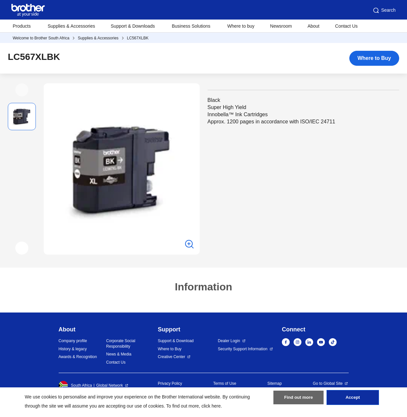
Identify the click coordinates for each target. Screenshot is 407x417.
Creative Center (171, 356)
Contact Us (346, 26)
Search (384, 10)
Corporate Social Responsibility (120, 344)
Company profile (73, 341)
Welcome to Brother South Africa (41, 38)
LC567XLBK (138, 38)
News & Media (118, 354)
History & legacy (73, 349)
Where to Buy (374, 58)
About (314, 26)
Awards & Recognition (78, 356)
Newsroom (281, 26)
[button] (21, 89)
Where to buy (240, 26)
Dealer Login (229, 341)
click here (211, 406)
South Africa (75, 385)
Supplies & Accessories (71, 26)
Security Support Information (243, 349)
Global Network (109, 385)
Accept (352, 401)
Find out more (298, 401)
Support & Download (176, 341)
